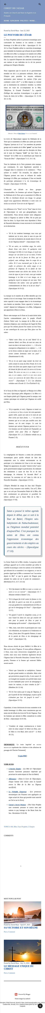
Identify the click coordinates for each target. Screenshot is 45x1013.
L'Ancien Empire (15, 769)
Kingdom (14, 21)
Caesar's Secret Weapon (17, 805)
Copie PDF (23, 756)
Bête (15, 827)
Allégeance (12, 779)
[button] (40, 1006)
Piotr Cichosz (21, 133)
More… (33, 21)
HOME (6, 21)
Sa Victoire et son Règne (21, 927)
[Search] (39, 3)
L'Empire (31, 827)
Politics (24, 21)
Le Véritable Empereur (18, 792)
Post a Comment (9, 932)
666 (11, 827)
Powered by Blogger (22, 994)
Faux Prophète (22, 827)
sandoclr (27, 999)
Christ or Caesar (14, 8)
